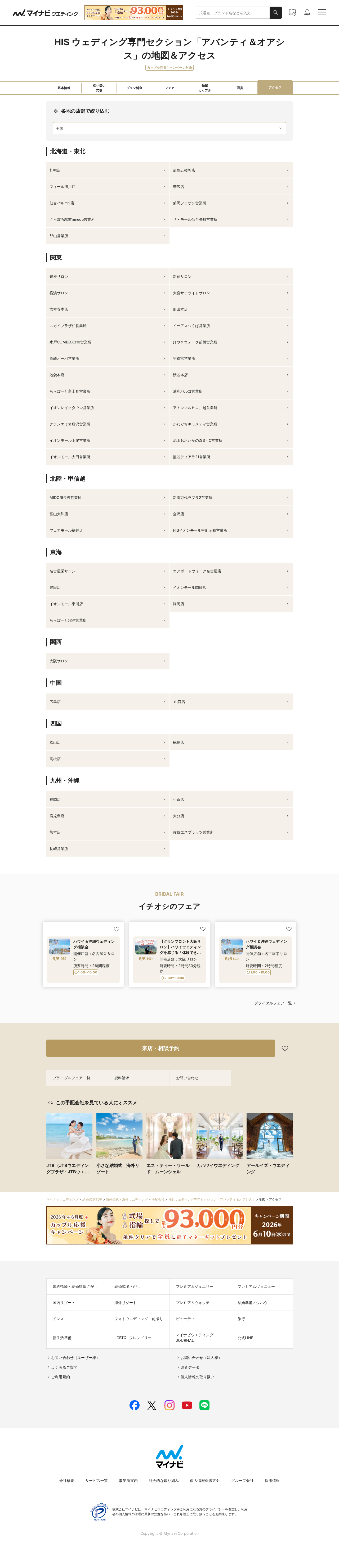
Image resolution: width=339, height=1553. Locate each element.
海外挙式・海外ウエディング (127, 1199)
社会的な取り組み (164, 1480)
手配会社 (158, 1199)
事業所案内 (128, 1480)
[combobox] (233, 13)
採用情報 (272, 1480)
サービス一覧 (96, 1480)
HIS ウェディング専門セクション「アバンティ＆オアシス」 (211, 1199)
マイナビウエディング (62, 1199)
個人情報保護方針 (205, 1480)
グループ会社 (242, 1480)
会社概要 (66, 1480)
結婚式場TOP (92, 1199)
